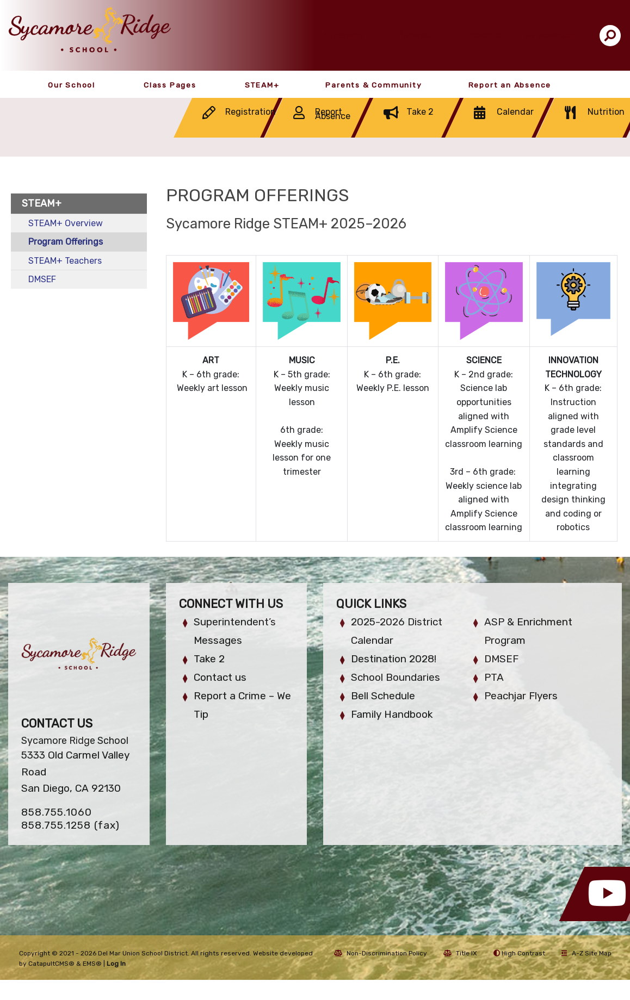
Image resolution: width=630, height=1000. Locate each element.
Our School (71, 84)
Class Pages (170, 84)
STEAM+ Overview (65, 223)
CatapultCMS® (51, 963)
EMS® (92, 963)
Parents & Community (373, 84)
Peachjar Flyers (521, 696)
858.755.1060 (56, 812)
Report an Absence (510, 84)
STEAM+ (262, 84)
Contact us (220, 677)
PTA (494, 677)
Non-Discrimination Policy (380, 953)
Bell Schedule (383, 696)
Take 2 (209, 659)
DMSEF (42, 279)
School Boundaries (395, 677)
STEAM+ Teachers (65, 261)
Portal (419, 36)
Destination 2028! (393, 659)
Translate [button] (557, 36)
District (349, 36)
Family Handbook (392, 714)
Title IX (460, 953)
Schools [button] (486, 36)
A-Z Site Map (586, 953)
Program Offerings (65, 242)
